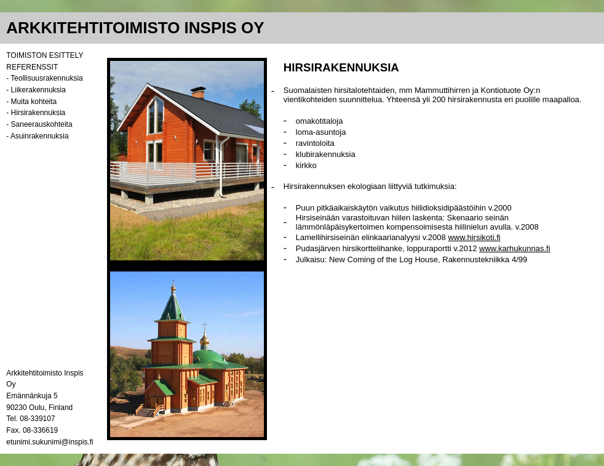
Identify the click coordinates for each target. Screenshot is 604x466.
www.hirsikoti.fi (474, 237)
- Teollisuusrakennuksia (44, 78)
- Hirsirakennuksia (35, 112)
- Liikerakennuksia (36, 90)
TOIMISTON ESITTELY (44, 55)
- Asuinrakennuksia (37, 136)
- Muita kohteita (31, 101)
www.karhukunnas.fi (514, 248)
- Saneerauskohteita (39, 124)
